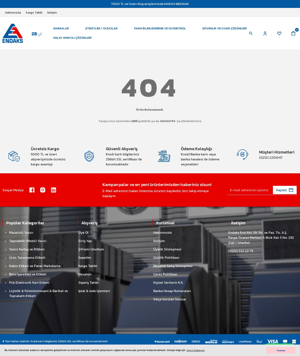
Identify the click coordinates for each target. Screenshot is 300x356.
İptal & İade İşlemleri (94, 290)
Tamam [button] (281, 350)
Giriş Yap (85, 240)
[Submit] (285, 190)
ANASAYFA (168, 121)
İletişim (159, 240)
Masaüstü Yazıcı (21, 232)
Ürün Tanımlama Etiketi (27, 257)
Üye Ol (83, 232)
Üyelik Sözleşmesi (167, 249)
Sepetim (84, 257)
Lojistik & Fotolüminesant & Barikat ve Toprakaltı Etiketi (38, 293)
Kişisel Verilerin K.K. (168, 282)
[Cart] (293, 33)
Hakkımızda (162, 232)
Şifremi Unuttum (91, 249)
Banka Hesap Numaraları (172, 290)
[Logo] (25, 33)
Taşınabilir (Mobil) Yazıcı (27, 240)
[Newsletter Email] (263, 190)
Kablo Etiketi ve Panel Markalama (34, 265)
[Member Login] (265, 33)
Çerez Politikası (165, 274)
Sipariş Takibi (88, 282)
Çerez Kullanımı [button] (195, 350)
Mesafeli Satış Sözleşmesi (172, 265)
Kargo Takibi (87, 265)
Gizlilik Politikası (166, 257)
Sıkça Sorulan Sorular (169, 299)
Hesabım (85, 274)
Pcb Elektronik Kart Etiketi (29, 282)
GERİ (134, 121)
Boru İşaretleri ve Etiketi (27, 274)
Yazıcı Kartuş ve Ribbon (27, 249)
